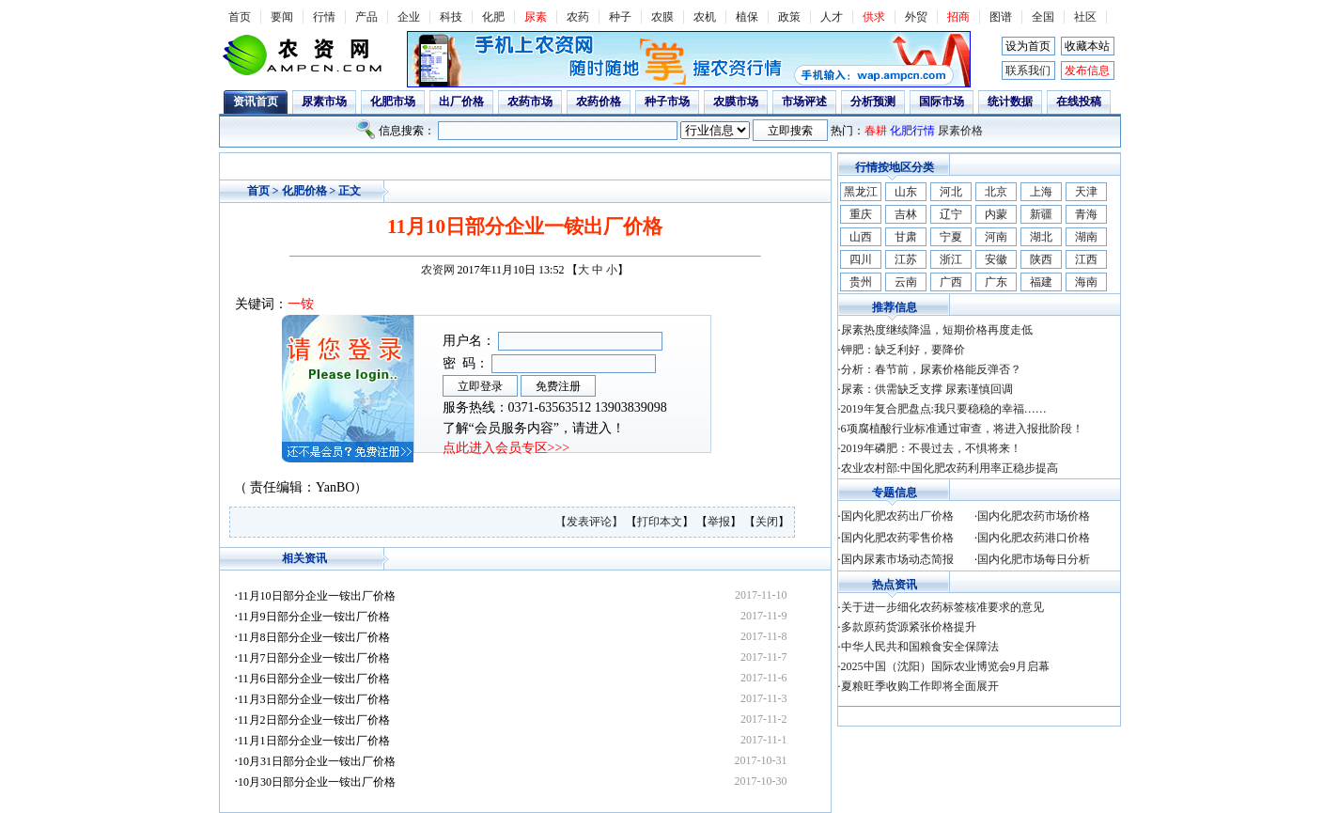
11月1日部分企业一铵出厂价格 (314, 740)
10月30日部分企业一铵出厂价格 (317, 782)
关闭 (766, 521)
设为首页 (1028, 46)
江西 (1086, 259)
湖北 (1041, 236)
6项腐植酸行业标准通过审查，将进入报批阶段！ (962, 428)
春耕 (875, 130)
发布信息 (1087, 70)
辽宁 (951, 214)
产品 (366, 16)
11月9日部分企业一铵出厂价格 (314, 616)
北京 (996, 191)
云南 (906, 282)
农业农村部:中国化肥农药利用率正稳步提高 (949, 468)
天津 (1086, 191)
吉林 (906, 214)
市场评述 (804, 101)
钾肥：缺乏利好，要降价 (903, 349)
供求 (874, 16)
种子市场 (667, 101)
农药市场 (530, 101)
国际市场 (941, 101)
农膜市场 (735, 101)
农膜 (662, 16)
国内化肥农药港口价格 (1033, 537)
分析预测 (872, 101)
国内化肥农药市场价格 (1033, 516)
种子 (620, 16)
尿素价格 (960, 130)
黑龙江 (861, 191)
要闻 (282, 16)
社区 (1085, 16)
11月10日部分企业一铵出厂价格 (317, 595)
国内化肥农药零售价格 (897, 537)
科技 (451, 16)
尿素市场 (324, 101)
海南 (1086, 282)
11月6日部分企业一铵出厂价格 (314, 678)
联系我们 (1028, 70)
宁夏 (951, 236)
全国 (1043, 16)
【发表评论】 (590, 521)
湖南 (1086, 236)
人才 (831, 16)
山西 (860, 236)
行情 (324, 16)
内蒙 (996, 214)
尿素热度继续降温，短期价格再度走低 (937, 329)
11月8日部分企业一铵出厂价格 (314, 637)
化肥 (493, 16)
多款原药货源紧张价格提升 (908, 626)
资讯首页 (255, 101)
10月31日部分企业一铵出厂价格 (317, 761)
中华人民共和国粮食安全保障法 (920, 646)
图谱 (1000, 16)
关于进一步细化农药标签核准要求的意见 (942, 607)
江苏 (906, 259)
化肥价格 (304, 190)
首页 (239, 16)
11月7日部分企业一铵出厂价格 (314, 657)
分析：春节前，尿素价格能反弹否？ (931, 369)
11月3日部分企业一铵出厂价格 (314, 699)
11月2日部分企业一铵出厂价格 (314, 720)
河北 (951, 191)
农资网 (438, 269)
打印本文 (659, 521)
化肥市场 (392, 101)
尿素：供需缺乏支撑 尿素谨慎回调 (927, 389)
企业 (408, 16)
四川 (860, 259)
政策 (789, 16)
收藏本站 (1087, 46)
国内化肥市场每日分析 (1033, 559)
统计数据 (1010, 101)
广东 (996, 282)
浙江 (951, 259)
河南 (996, 236)
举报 (719, 521)
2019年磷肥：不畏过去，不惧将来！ (931, 448)
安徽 (996, 259)
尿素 (535, 16)
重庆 (860, 214)
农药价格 (598, 101)
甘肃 (906, 236)
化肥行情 (912, 130)
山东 (906, 191)
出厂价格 (461, 101)
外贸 (916, 16)
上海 (1041, 191)
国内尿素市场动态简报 (897, 559)
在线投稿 (1078, 101)
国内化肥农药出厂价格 (897, 516)
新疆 (1041, 214)
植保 (747, 16)
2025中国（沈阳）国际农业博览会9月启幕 (945, 666)
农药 (578, 16)
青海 (1086, 214)
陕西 (1041, 259)
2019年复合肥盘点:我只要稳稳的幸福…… (944, 408)
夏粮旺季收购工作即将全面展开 (920, 686)
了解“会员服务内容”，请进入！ (534, 428)
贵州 (860, 282)
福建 (1041, 282)
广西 (951, 282)
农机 (704, 16)
